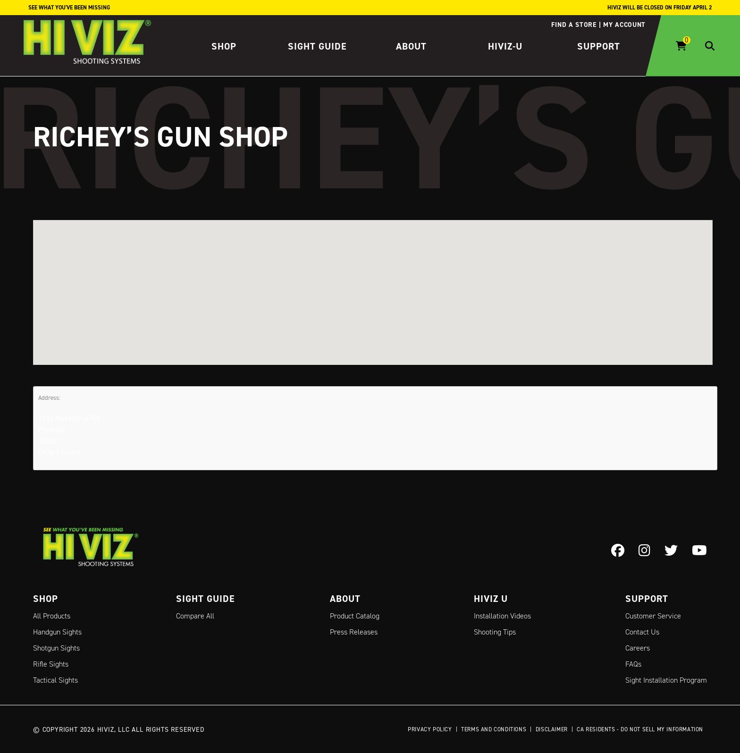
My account (624, 24)
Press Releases (354, 631)
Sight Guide (317, 46)
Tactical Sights (55, 680)
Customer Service (653, 615)
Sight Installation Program (666, 680)
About (411, 46)
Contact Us (642, 631)
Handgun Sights (57, 631)
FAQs (633, 664)
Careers (637, 647)
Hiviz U (491, 598)
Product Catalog (354, 615)
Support (598, 46)
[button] (373, 283)
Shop (223, 46)
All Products (51, 615)
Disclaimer (552, 729)
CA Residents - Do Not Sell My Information (640, 729)
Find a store (573, 24)
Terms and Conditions (493, 729)
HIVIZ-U (505, 46)
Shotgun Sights (56, 647)
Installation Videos (502, 615)
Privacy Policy (430, 729)
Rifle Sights (50, 664)
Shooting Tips (495, 631)
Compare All (195, 615)
